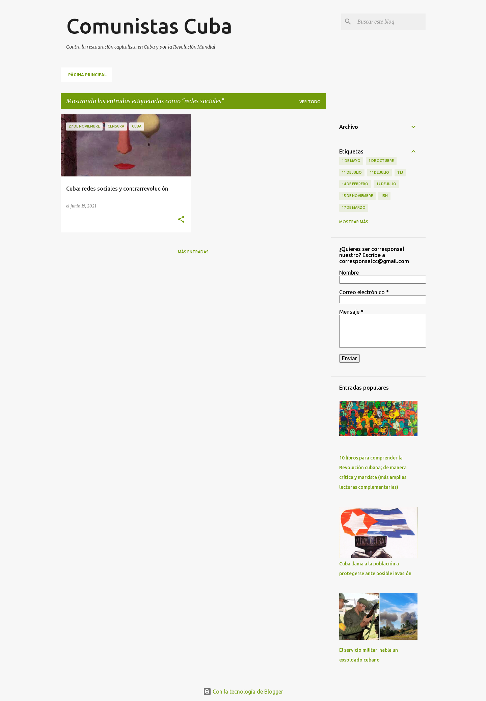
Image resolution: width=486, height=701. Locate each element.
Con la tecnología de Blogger (243, 692)
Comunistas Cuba (149, 25)
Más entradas (193, 252)
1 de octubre (381, 161)
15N (384, 196)
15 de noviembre (357, 196)
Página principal (87, 75)
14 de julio (386, 184)
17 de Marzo (354, 207)
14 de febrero (355, 184)
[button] (181, 219)
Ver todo (310, 102)
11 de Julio (352, 172)
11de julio (379, 172)
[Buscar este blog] (390, 21)
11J (400, 172)
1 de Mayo (351, 161)
